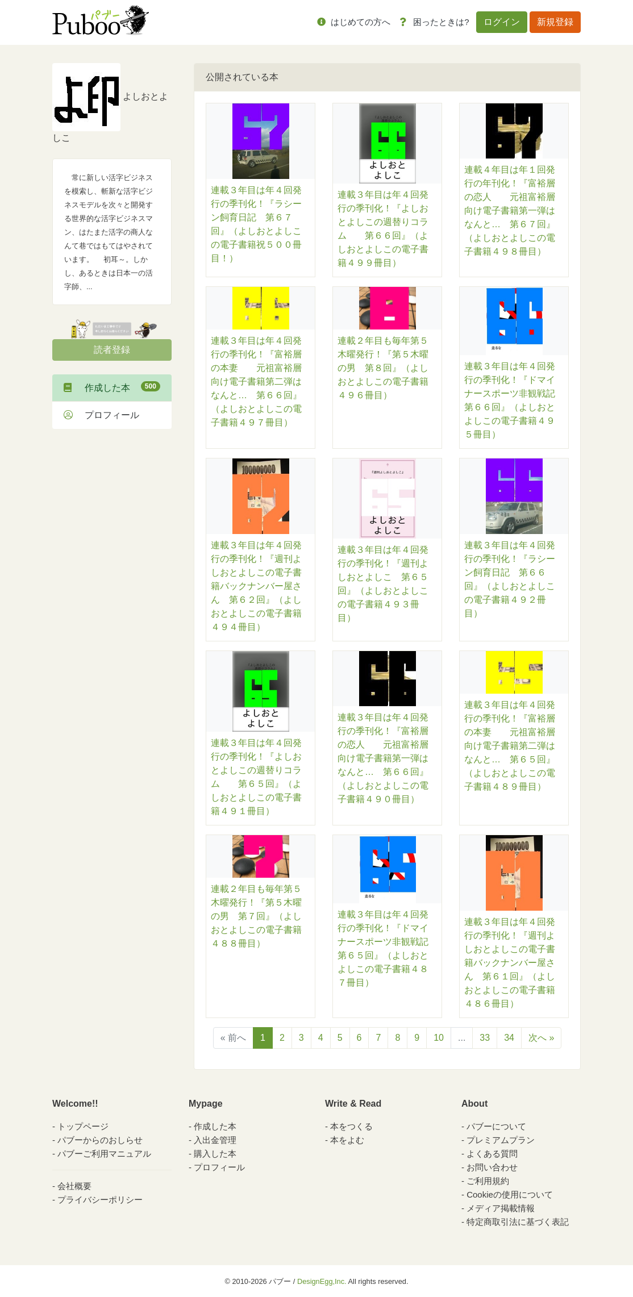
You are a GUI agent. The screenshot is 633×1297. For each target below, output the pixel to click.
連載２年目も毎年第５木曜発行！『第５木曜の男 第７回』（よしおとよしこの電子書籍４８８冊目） (256, 916)
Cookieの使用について (510, 1194)
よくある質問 (492, 1153)
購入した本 (215, 1153)
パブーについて (496, 1126)
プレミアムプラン (501, 1140)
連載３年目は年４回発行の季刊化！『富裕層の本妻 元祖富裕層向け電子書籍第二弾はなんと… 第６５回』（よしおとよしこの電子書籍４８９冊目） (509, 745)
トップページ (83, 1126)
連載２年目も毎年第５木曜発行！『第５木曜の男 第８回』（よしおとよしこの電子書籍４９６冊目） (383, 368)
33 (485, 1037)
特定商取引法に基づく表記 (518, 1222)
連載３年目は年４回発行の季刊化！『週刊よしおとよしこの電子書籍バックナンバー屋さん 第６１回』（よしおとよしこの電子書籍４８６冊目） (509, 962)
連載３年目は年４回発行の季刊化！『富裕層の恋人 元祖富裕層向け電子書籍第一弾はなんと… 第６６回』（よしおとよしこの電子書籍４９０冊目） (383, 758)
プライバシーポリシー (100, 1199)
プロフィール (101, 415)
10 (439, 1037)
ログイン (502, 22)
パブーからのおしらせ (100, 1140)
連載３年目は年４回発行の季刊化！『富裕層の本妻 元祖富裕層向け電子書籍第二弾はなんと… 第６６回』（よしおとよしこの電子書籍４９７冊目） (256, 381)
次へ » (541, 1037)
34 (509, 1037)
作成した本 (112, 387)
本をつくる (351, 1126)
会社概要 (74, 1186)
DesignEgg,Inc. (322, 1281)
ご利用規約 (488, 1181)
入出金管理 (215, 1140)
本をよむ (347, 1140)
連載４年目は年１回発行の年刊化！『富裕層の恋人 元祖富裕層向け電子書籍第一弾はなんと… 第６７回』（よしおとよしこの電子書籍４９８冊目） (509, 210)
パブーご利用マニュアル (104, 1153)
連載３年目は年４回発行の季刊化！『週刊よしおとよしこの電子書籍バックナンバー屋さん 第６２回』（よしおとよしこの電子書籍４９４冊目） (256, 586)
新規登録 (555, 22)
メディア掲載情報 (501, 1208)
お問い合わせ (492, 1167)
